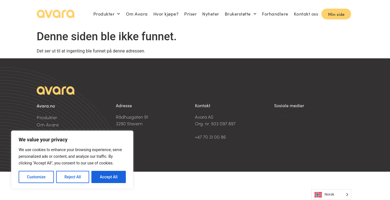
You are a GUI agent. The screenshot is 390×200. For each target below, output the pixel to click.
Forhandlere (275, 14)
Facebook (284, 119)
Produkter (106, 13)
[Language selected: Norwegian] (331, 194)
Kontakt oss (306, 14)
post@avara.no (210, 130)
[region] (72, 160)
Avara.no (46, 105)
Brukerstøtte (241, 13)
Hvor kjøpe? (166, 14)
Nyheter (210, 14)
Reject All (72, 177)
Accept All (109, 177)
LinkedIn (282, 112)
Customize (36, 177)
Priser (190, 14)
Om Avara (137, 14)
